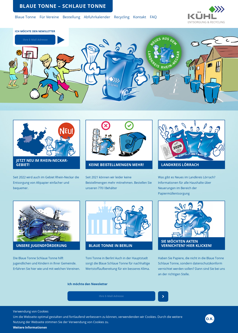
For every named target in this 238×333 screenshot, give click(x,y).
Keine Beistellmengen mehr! (116, 164)
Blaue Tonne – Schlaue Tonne (63, 6)
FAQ (153, 16)
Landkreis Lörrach (180, 164)
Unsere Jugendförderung (41, 245)
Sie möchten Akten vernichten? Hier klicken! (186, 243)
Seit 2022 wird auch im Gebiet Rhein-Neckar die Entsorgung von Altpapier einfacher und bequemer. (46, 182)
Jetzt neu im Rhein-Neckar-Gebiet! (42, 162)
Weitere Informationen (30, 327)
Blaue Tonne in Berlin (110, 245)
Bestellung (71, 16)
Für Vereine (49, 16)
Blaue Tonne (25, 16)
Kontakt (139, 16)
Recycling (121, 16)
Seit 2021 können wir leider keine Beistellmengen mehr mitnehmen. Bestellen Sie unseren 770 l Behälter (119, 182)
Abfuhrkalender (97, 16)
